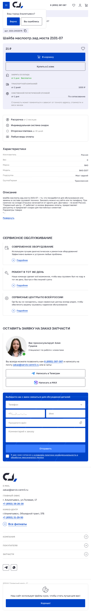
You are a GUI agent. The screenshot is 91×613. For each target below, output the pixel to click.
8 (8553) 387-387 (58, 5)
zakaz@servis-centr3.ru (26, 364)
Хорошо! (45, 603)
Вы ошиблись (31, 21)
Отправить (46, 448)
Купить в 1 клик (45, 66)
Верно (13, 21)
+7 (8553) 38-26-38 (13, 503)
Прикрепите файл (45, 422)
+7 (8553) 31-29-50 (13, 517)
